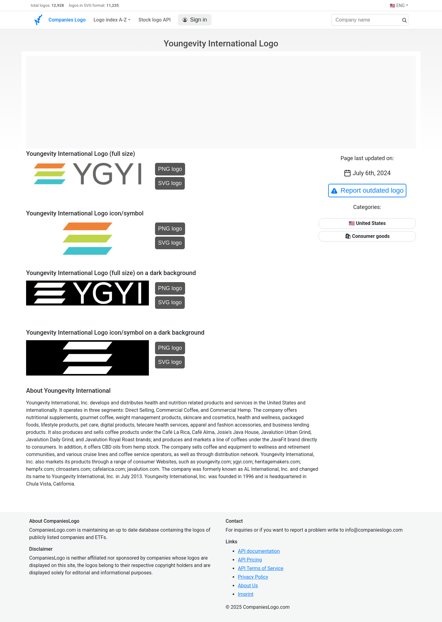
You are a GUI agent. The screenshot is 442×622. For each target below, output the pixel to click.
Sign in (195, 20)
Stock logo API (154, 20)
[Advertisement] (221, 99)
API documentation (259, 551)
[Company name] (370, 20)
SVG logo (170, 183)
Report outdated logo (367, 191)
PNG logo (170, 169)
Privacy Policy (253, 577)
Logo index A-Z (110, 20)
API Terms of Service (260, 568)
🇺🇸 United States (367, 223)
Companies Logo (67, 20)
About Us (248, 586)
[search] (402, 20)
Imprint (246, 594)
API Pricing (250, 560)
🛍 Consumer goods (367, 236)
